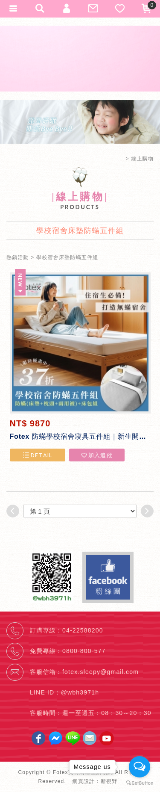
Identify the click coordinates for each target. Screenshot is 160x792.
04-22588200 (82, 630)
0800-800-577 (84, 650)
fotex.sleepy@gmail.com (100, 671)
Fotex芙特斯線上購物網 (80, 58)
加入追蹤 (97, 455)
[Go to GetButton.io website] (139, 783)
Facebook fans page (108, 577)
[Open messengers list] (139, 766)
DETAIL (37, 455)
